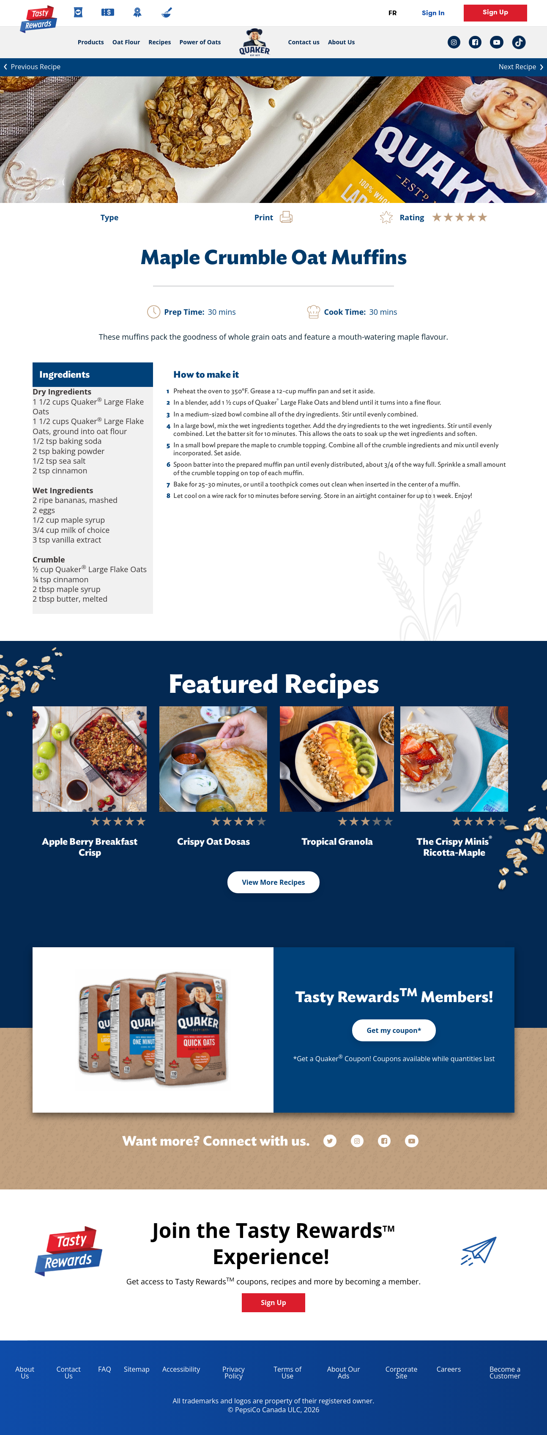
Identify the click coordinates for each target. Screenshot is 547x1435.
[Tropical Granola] (337, 759)
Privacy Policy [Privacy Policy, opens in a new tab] (225, 1374)
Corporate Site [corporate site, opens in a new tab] (395, 1374)
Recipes (159, 42)
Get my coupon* (393, 1030)
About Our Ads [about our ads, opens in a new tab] (337, 1374)
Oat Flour (126, 42)
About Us (341, 42)
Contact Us (68, 1373)
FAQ (104, 1369)
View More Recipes (273, 882)
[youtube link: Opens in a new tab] (497, 42)
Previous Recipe (30, 66)
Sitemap (137, 1369)
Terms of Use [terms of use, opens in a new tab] (281, 1374)
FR (392, 12)
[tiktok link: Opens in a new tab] (519, 42)
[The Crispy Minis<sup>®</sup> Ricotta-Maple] (454, 759)
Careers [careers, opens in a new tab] (445, 1371)
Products (91, 42)
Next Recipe (523, 66)
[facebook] (385, 1141)
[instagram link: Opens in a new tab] (456, 42)
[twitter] (334, 1141)
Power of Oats (200, 42)
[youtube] (412, 1141)
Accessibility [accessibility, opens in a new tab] (178, 1371)
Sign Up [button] (495, 12)
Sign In (433, 12)
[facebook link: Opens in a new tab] (475, 42)
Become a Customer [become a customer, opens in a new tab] (493, 1374)
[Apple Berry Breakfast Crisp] (90, 759)
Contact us (302, 42)
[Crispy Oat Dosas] (213, 759)
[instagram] (358, 1141)
